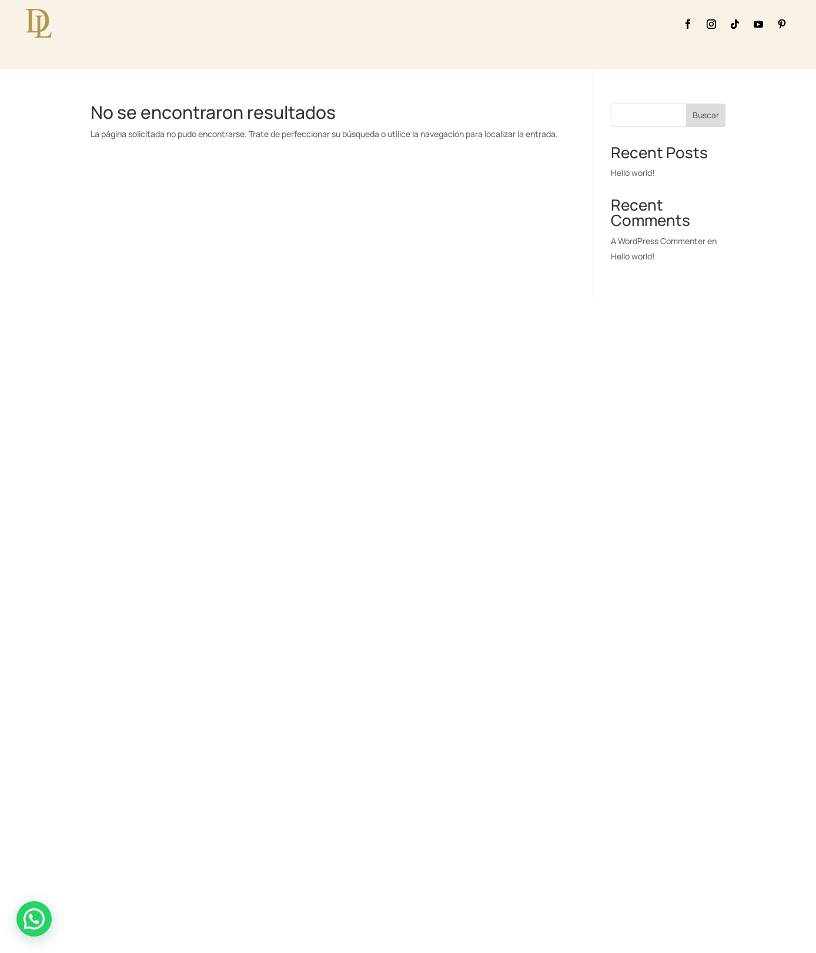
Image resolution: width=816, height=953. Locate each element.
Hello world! (633, 172)
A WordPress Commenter (658, 240)
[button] (34, 919)
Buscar (706, 115)
